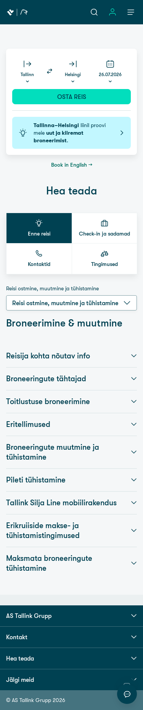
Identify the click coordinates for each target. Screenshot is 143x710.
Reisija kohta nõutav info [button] (71, 356)
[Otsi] (94, 12)
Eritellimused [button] (71, 424)
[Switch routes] (49, 71)
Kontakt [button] (71, 637)
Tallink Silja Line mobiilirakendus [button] (71, 503)
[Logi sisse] (112, 12)
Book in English (69, 164)
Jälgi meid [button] (71, 679)
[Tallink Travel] (17, 12)
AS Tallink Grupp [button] (71, 615)
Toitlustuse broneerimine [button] (71, 401)
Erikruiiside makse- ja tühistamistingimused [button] (71, 530)
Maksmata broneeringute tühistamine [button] (71, 563)
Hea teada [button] (71, 658)
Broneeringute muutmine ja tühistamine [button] (71, 452)
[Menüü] (131, 12)
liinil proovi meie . (71, 133)
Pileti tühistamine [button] (71, 480)
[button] (39, 228)
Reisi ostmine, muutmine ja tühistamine (52, 288)
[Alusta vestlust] (127, 694)
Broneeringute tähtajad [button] (71, 379)
